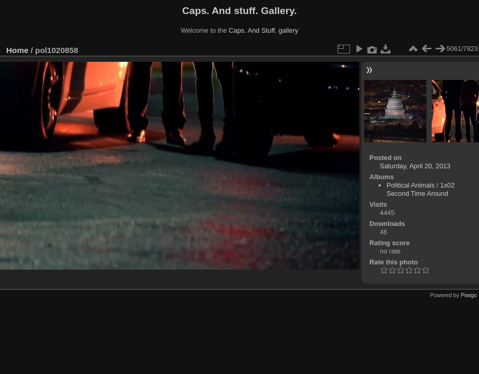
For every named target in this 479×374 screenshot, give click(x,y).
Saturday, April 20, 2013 (415, 166)
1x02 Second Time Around (420, 189)
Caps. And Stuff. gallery (264, 30)
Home (17, 50)
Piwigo (469, 295)
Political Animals (410, 185)
